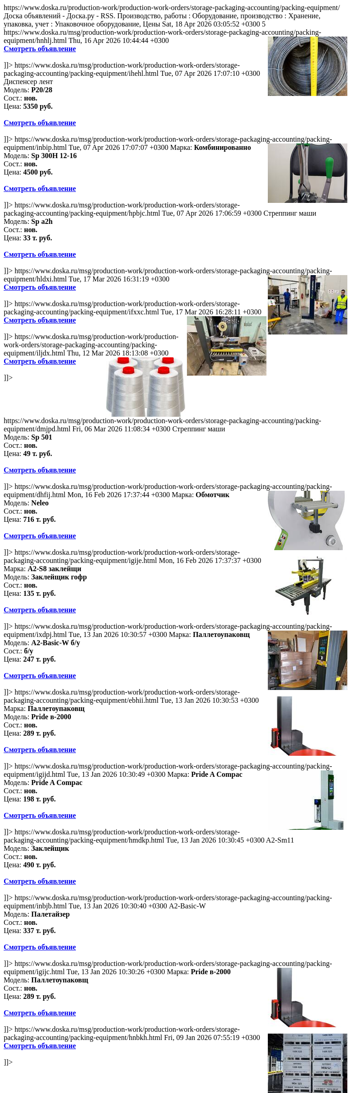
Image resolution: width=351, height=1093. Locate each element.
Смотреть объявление (40, 49)
